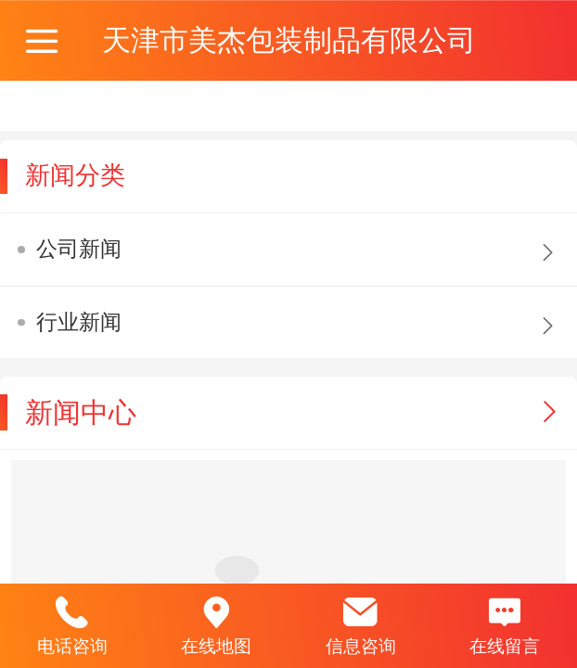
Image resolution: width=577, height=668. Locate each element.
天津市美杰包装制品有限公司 (289, 40)
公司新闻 (79, 249)
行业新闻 (79, 322)
